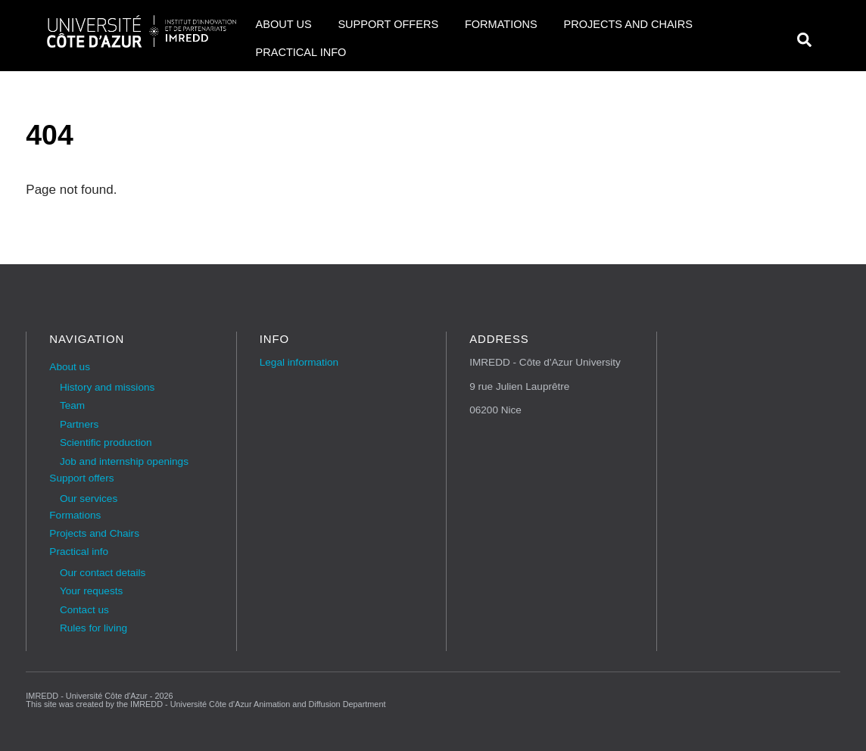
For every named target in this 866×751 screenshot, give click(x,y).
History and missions (107, 387)
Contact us (84, 609)
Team (72, 405)
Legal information (299, 362)
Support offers (388, 24)
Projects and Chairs (627, 24)
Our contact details (102, 572)
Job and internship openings (124, 461)
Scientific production (106, 442)
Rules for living (93, 628)
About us (284, 24)
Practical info (301, 52)
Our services (88, 498)
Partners (79, 424)
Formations (501, 24)
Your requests (91, 591)
